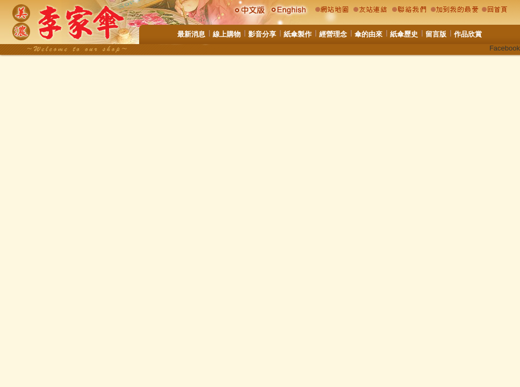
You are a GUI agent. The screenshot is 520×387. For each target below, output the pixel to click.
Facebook (504, 48)
